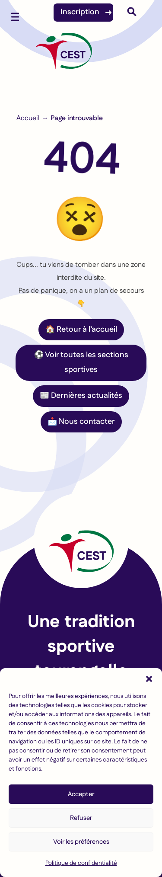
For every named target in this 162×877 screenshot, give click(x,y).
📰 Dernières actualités (81, 395)
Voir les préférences (81, 841)
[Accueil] (64, 55)
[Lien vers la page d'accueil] (81, 540)
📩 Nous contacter (81, 421)
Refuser (81, 818)
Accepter (81, 794)
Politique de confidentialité (81, 863)
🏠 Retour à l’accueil (81, 329)
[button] (149, 679)
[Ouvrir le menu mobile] (15, 15)
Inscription (79, 12)
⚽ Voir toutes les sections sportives (81, 362)
